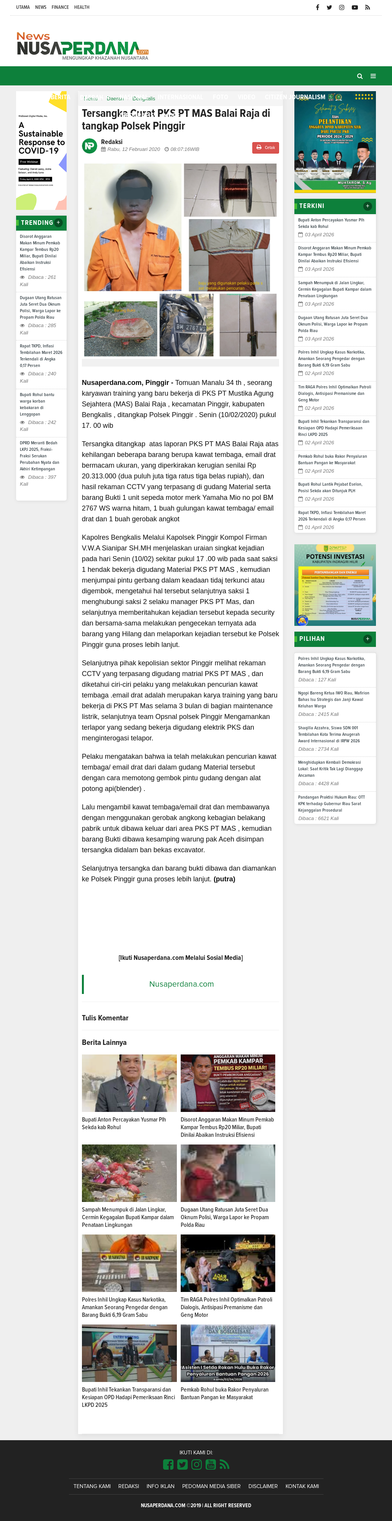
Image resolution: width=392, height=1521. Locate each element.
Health (82, 7)
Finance (60, 7)
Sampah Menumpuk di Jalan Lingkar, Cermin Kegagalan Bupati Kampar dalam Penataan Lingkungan (128, 1217)
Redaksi (128, 1486)
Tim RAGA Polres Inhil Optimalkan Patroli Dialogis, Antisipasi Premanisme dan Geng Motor (226, 1307)
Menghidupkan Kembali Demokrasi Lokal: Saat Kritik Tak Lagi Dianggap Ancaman (330, 769)
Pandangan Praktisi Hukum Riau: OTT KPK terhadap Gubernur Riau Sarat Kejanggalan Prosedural (331, 804)
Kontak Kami (302, 1486)
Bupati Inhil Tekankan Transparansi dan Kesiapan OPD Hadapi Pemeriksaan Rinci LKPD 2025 (128, 1397)
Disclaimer (263, 1486)
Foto (220, 97)
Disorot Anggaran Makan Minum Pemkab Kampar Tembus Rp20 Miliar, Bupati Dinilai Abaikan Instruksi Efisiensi (227, 1127)
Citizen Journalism (295, 97)
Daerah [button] (91, 97)
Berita (60, 97)
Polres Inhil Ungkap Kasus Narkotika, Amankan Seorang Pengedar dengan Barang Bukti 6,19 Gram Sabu (125, 1307)
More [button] (171, 116)
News (40, 7)
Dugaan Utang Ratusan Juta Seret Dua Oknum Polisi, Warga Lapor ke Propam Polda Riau (225, 1217)
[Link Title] (168, 1465)
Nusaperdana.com (181, 984)
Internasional (180, 97)
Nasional (133, 97)
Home (28, 97)
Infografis (136, 115)
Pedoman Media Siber (211, 1486)
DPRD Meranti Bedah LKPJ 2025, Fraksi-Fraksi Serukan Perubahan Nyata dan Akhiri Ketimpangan (39, 456)
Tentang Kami (92, 1486)
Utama (23, 7)
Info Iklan (161, 1486)
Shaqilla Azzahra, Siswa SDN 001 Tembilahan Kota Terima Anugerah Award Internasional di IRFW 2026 (329, 734)
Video (246, 97)
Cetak (265, 147)
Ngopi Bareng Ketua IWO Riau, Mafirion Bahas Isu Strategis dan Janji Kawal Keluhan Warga (333, 700)
